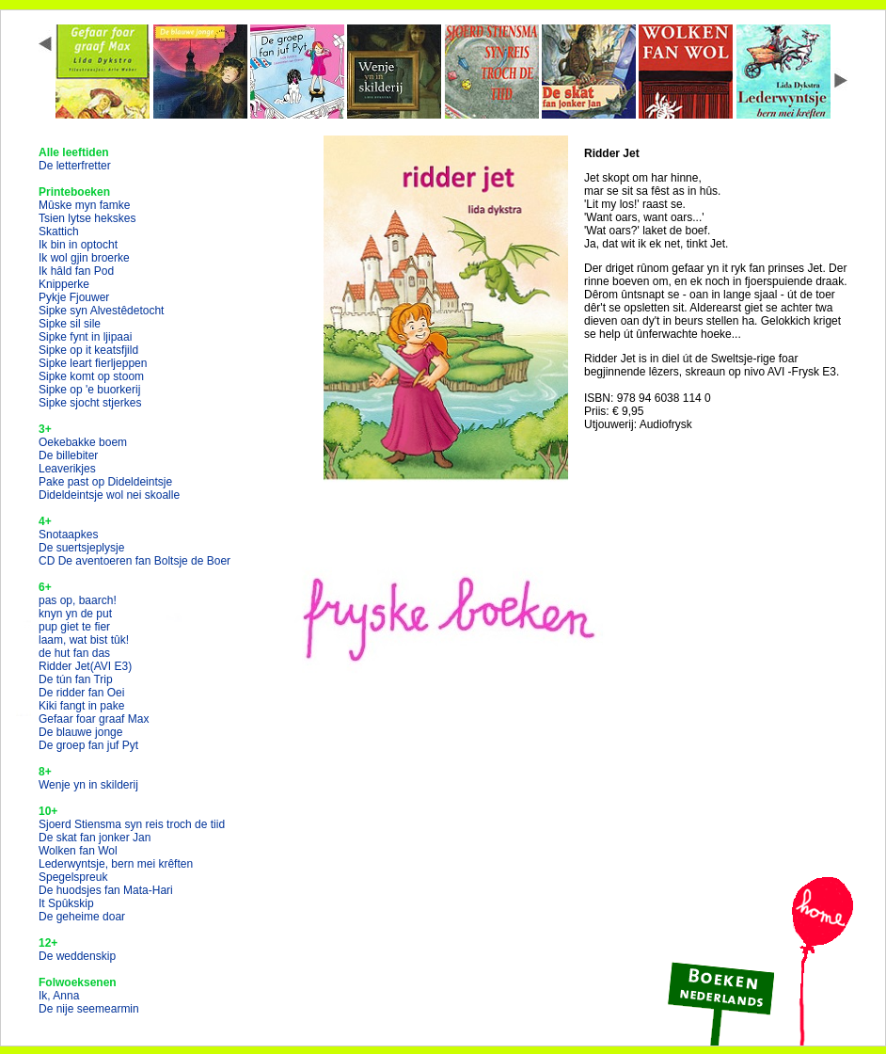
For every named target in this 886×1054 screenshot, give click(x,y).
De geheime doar (82, 916)
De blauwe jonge (80, 732)
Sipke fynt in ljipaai (85, 336)
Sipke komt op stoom (91, 376)
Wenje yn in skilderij (88, 784)
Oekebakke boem (83, 442)
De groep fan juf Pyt (88, 745)
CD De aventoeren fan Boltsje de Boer (134, 560)
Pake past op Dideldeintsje (105, 481)
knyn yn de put (75, 613)
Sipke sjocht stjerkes (90, 402)
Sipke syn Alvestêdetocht (101, 310)
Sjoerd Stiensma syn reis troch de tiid (132, 824)
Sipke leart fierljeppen (93, 363)
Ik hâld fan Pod (76, 271)
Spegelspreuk (73, 877)
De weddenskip (77, 956)
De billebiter (68, 455)
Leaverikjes (67, 468)
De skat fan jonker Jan (94, 837)
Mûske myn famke (84, 205)
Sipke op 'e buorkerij (89, 389)
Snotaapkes (68, 534)
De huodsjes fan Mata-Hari (106, 890)
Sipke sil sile (70, 323)
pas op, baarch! (78, 600)
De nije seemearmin (89, 1008)
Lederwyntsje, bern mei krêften (116, 863)
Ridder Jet (85, 666)
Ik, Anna (59, 995)
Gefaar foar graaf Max (94, 719)
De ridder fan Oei (81, 692)
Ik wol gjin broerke (84, 257)
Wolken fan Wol (78, 850)
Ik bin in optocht (78, 244)
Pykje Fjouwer (74, 297)
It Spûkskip (66, 903)
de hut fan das (74, 653)
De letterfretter (75, 165)
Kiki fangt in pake (81, 705)
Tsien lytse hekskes (87, 218)
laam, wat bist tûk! (84, 640)
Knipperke (64, 284)
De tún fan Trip (76, 679)
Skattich (59, 231)
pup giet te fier (74, 626)
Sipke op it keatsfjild (88, 350)
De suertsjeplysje (81, 547)
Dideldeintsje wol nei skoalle (109, 495)
